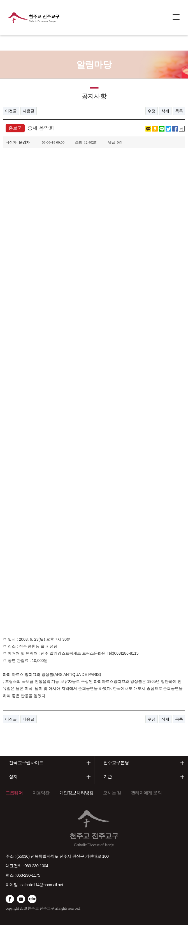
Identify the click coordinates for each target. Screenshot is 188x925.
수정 (151, 111)
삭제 (165, 111)
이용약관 (41, 792)
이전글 (11, 111)
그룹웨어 (14, 792)
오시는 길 (112, 792)
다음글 (28, 111)
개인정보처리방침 (76, 792)
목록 (179, 111)
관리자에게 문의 (146, 792)
